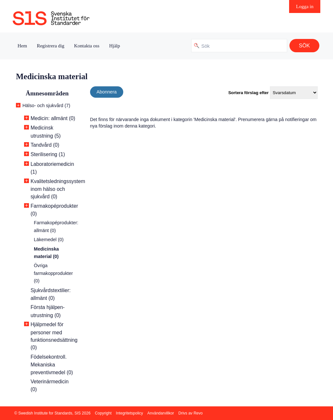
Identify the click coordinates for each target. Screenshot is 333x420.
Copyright (103, 413)
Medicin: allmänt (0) (53, 118)
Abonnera (107, 91)
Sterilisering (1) (48, 154)
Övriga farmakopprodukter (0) (53, 273)
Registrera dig (50, 45)
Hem (22, 45)
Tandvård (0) (45, 145)
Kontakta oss (87, 45)
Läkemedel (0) (48, 239)
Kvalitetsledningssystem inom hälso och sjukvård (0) (58, 189)
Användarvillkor (160, 413)
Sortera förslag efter (248, 92)
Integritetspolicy (129, 413)
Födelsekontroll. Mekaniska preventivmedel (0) (52, 364)
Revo (198, 413)
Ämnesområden (47, 93)
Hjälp (114, 45)
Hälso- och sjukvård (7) (46, 105)
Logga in (304, 6)
